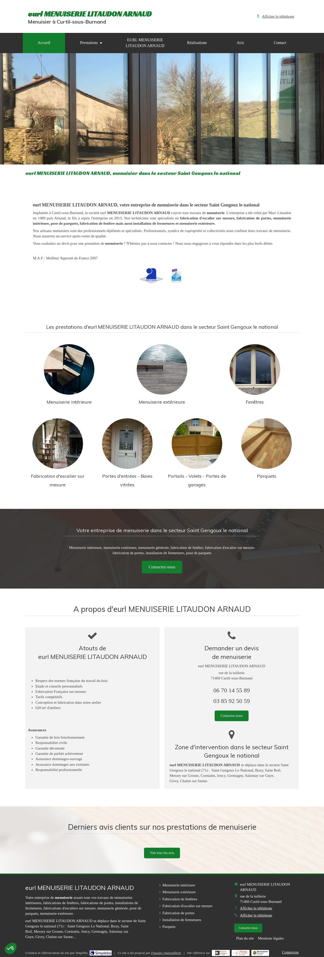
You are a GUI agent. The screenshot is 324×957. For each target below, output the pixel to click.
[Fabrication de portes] (127, 443)
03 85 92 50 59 (231, 701)
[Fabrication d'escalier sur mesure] (57, 443)
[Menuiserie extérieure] (162, 369)
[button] (11, 948)
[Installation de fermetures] (197, 443)
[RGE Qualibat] (176, 275)
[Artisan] (151, 275)
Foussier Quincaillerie (166, 953)
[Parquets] (266, 443)
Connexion (290, 952)
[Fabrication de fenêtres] (255, 369)
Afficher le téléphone (278, 16)
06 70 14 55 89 (231, 690)
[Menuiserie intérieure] (69, 369)
